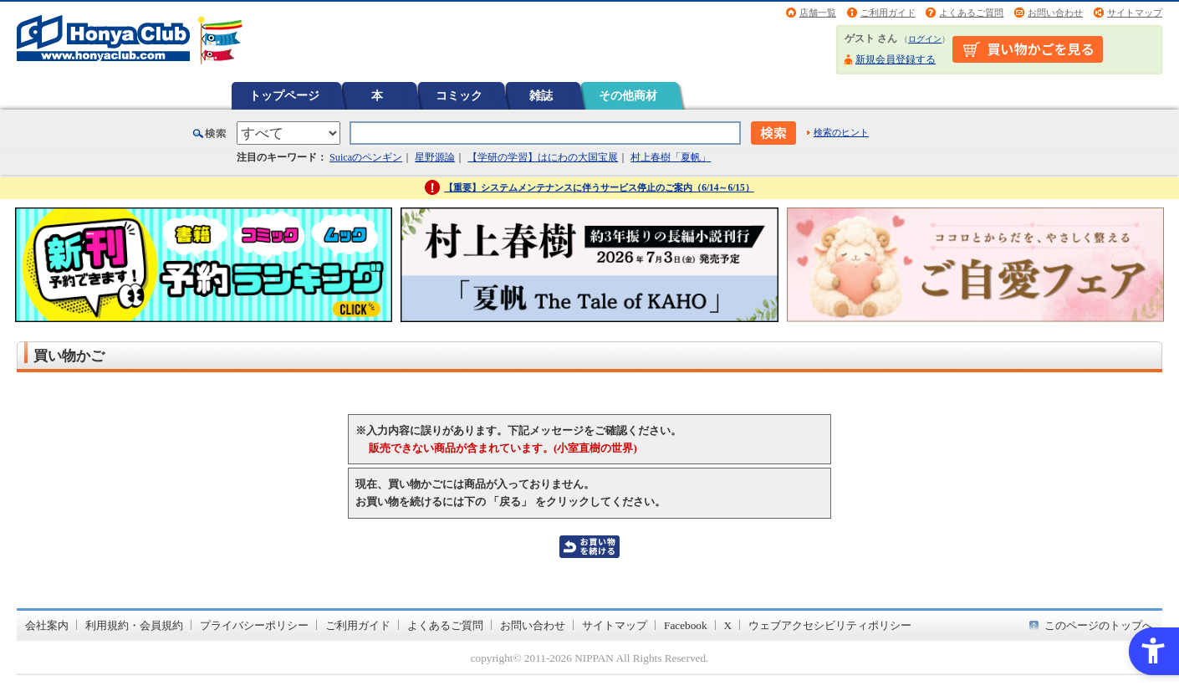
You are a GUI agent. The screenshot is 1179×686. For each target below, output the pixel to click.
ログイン (925, 39)
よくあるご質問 (971, 13)
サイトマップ (1134, 13)
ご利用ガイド (888, 13)
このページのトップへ (1098, 625)
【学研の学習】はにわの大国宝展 (542, 157)
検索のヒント (841, 132)
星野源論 (435, 157)
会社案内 (47, 625)
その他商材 (628, 95)
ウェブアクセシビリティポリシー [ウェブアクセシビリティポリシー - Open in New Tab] (829, 625)
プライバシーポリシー (254, 625)
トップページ (284, 95)
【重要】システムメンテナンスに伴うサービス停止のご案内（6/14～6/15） (599, 187)
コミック (459, 95)
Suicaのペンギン (365, 157)
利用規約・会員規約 (134, 625)
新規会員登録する (895, 59)
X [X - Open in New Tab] (728, 625)
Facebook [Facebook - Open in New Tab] (685, 625)
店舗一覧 (817, 13)
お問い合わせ (1055, 13)
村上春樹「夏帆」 (670, 157)
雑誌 (541, 95)
